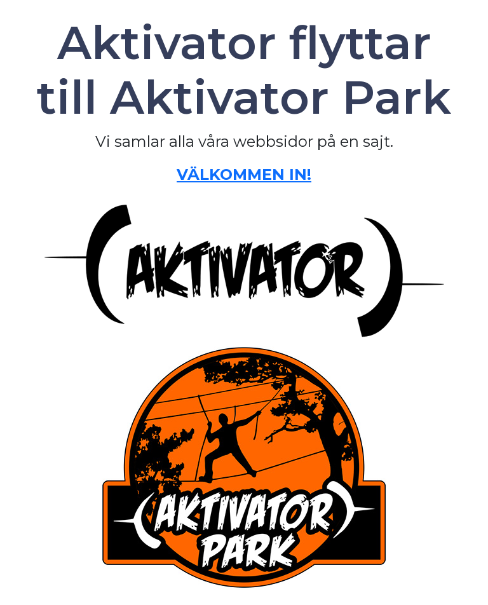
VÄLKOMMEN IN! (244, 174)
